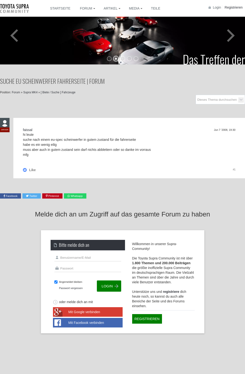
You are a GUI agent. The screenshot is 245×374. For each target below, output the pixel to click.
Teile (155, 8)
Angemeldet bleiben (70, 281)
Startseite (60, 8)
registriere (171, 292)
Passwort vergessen (71, 288)
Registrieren (234, 7)
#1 (234, 169)
